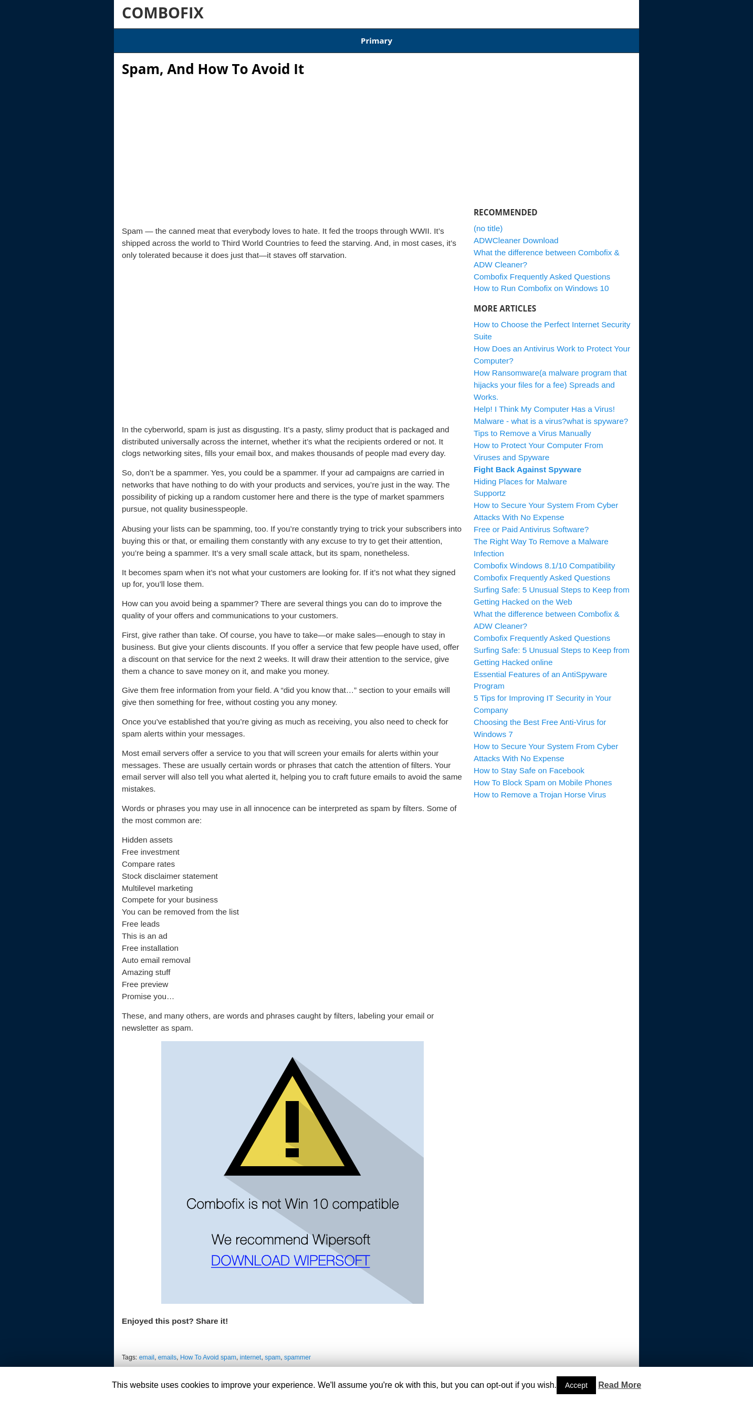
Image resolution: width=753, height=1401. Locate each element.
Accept (576, 1385)
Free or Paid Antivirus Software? (531, 522)
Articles (169, 37)
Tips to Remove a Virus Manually (532, 426)
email (146, 1351)
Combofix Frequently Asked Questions (542, 269)
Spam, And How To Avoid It (213, 62)
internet (251, 1351)
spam (272, 1351)
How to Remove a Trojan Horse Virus (540, 787)
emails (167, 1351)
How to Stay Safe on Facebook (529, 764)
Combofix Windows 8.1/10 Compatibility (310, 37)
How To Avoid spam (208, 1351)
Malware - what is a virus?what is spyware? (551, 414)
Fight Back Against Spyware (527, 462)
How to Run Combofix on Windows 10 (541, 281)
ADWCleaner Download (427, 37)
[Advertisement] (292, 141)
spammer (297, 1351)
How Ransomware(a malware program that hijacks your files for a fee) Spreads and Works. (550, 378)
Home (132, 37)
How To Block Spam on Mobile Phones (543, 775)
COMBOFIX (163, 12)
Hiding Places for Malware (520, 474)
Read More (619, 1385)
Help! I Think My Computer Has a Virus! (544, 402)
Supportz (490, 486)
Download (214, 37)
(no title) (488, 221)
